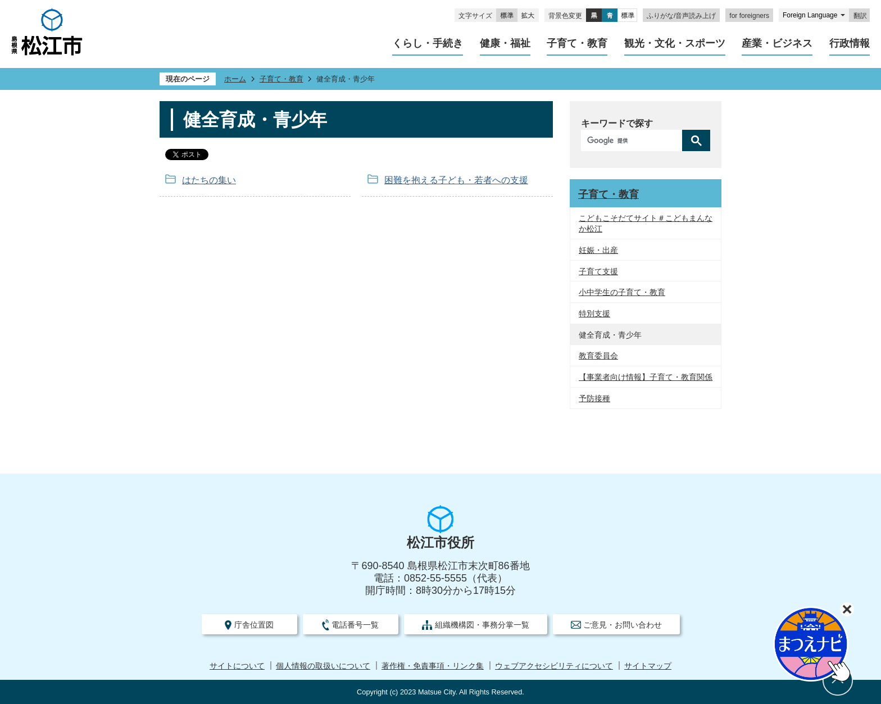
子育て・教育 (281, 79)
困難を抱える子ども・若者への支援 (456, 180)
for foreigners (749, 16)
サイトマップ (647, 666)
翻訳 (860, 16)
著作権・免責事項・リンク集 (433, 666)
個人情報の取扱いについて (323, 666)
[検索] (634, 140)
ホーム (235, 79)
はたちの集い (209, 180)
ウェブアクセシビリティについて (554, 666)
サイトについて (237, 666)
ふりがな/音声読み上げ (681, 16)
